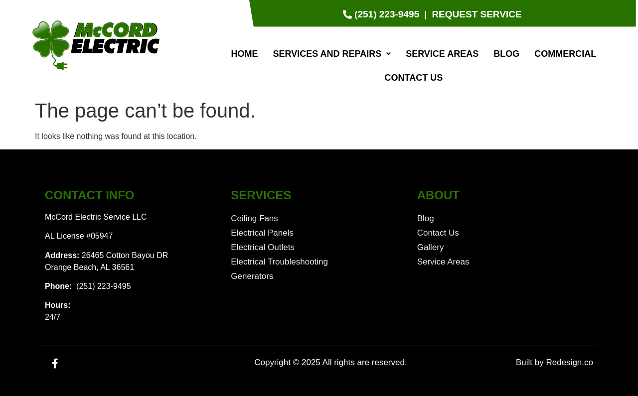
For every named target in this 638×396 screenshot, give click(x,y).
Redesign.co (569, 362)
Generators (252, 276)
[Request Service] (476, 14)
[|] (425, 14)
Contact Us (414, 78)
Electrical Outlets (263, 247)
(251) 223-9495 (102, 286)
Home (244, 54)
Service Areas (442, 54)
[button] (331, 54)
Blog (506, 54)
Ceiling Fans (254, 218)
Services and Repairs (332, 54)
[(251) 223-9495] (382, 14)
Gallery (430, 247)
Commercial (565, 54)
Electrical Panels (262, 233)
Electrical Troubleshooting (279, 261)
